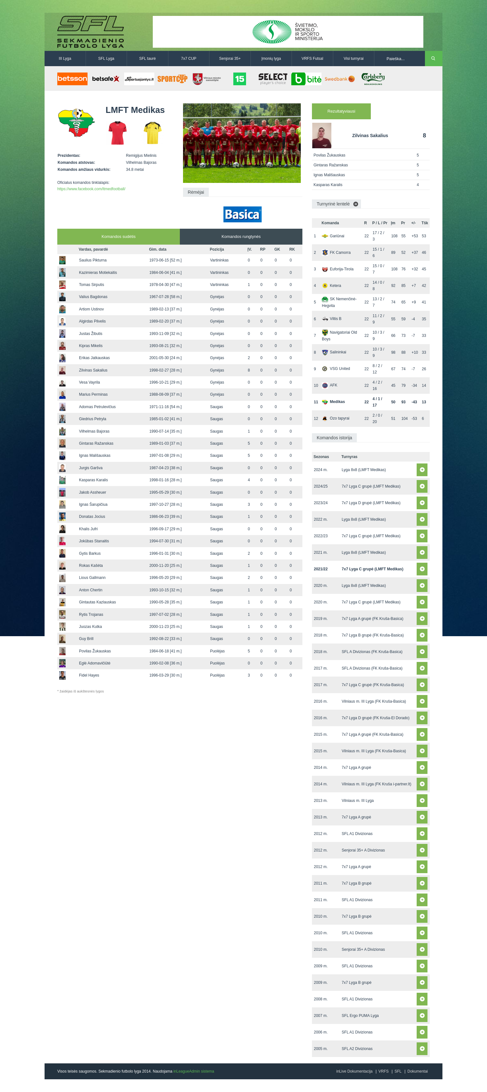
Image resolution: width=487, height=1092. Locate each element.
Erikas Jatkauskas (94, 358)
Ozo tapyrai (335, 418)
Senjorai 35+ (230, 58)
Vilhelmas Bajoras (94, 431)
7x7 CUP (188, 58)
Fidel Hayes (89, 675)
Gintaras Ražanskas (96, 443)
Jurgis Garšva (90, 468)
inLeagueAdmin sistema (193, 1071)
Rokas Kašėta (91, 565)
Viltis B (331, 318)
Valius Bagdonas (93, 297)
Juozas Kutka (90, 626)
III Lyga (65, 58)
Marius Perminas (93, 394)
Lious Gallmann (92, 577)
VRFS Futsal (312, 58)
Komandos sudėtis (119, 236)
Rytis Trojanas (91, 614)
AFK (329, 385)
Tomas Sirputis (91, 284)
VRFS (383, 1071)
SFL (397, 1071)
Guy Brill (86, 638)
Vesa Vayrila (89, 382)
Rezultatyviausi (341, 111)
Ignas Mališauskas (94, 455)
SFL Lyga (106, 58)
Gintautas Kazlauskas (97, 602)
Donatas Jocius (92, 516)
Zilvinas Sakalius (93, 370)
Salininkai (334, 352)
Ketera (331, 285)
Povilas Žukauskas (95, 651)
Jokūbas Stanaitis (94, 541)
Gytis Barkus (90, 553)
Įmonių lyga (271, 58)
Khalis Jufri (88, 529)
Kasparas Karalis (93, 480)
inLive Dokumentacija (354, 1071)
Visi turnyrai (353, 58)
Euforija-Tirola (337, 269)
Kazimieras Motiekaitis (98, 272)
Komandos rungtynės (241, 236)
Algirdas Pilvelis (92, 321)
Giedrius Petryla (92, 419)
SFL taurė (147, 58)
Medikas (333, 402)
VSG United (336, 368)
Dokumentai (417, 1071)
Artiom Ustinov (91, 309)
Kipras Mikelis (90, 346)
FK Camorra (336, 252)
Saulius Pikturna (93, 260)
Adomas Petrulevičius (97, 407)
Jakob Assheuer (92, 492)
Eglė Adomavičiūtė (94, 663)
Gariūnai (333, 236)
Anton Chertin (90, 590)
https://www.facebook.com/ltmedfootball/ (91, 189)
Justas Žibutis (90, 333)
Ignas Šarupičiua (93, 504)
